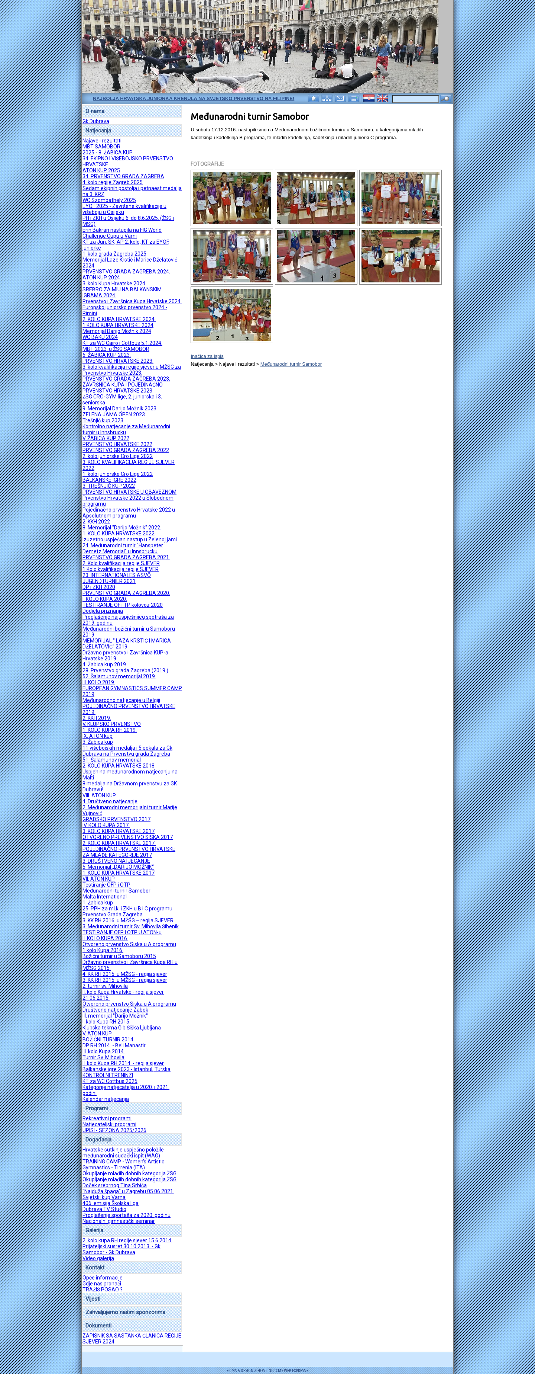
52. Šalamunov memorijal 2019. (119, 676)
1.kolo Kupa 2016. (102, 950)
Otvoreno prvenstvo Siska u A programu (129, 944)
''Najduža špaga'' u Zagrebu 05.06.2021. (128, 1191)
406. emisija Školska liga (110, 1203)
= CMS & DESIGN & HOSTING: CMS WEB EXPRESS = (267, 1370)
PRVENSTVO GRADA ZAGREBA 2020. (126, 593)
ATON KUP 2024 (101, 278)
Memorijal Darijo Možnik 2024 (116, 331)
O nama (94, 111)
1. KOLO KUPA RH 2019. (109, 730)
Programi (96, 1108)
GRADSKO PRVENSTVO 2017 (116, 819)
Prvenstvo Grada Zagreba (112, 914)
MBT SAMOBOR (101, 147)
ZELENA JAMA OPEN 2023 (113, 414)
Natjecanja (98, 130)
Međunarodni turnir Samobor (116, 891)
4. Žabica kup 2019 (104, 664)
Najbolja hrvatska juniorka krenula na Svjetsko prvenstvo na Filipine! (193, 98)
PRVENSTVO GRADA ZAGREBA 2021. (126, 557)
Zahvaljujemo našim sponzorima (125, 1312)
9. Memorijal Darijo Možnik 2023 (119, 408)
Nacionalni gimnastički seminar (118, 1221)
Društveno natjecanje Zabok (115, 1010)
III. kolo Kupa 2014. (103, 1051)
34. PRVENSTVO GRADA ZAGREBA (123, 176)
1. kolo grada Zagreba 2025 (114, 254)
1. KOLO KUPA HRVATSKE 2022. (119, 534)
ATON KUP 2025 (101, 170)
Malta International (104, 897)
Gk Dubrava (95, 121)
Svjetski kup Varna (104, 1197)
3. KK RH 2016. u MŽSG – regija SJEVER (128, 920)
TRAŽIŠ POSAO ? (102, 1290)
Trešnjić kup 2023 (102, 420)
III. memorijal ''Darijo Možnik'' (115, 1016)
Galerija (94, 1230)
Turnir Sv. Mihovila (103, 1057)
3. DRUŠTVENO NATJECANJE (116, 861)
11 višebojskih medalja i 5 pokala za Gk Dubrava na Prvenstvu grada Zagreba (127, 751)
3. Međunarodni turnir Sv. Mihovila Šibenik (130, 926)
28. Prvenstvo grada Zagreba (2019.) (125, 670)
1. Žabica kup (97, 903)
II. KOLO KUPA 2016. (105, 938)
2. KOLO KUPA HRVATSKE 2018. (119, 766)
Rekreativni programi (107, 1118)
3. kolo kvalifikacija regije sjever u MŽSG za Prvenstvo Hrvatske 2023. (131, 370)
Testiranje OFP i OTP (106, 885)
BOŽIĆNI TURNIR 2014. (108, 1039)
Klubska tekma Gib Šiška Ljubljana (121, 1028)
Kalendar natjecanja (105, 1099)
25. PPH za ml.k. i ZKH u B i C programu (127, 909)
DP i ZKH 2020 (98, 587)
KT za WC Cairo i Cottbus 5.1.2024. (122, 343)
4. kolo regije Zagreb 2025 (112, 182)
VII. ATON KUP (98, 879)
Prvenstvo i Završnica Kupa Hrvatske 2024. (132, 301)
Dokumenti (98, 1325)
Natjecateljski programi (109, 1124)
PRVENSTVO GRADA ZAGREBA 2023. (126, 379)
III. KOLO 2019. (98, 682)
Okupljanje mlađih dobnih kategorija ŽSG (129, 1173)
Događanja (98, 1139)
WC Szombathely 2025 (109, 200)
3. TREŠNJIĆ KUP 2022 (108, 486)
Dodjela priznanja (102, 611)
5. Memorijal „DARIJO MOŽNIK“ (118, 867)
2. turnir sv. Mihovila (105, 986)
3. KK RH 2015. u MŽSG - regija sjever (124, 980)
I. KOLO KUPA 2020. (104, 599)
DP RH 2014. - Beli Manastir (114, 1045)
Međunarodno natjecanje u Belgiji (121, 700)
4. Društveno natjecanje (109, 801)
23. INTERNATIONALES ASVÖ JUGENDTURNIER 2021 (116, 578)
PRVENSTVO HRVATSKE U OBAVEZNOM (129, 492)
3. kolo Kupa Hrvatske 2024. (114, 283)
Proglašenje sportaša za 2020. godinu (126, 1215)
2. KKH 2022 (96, 522)
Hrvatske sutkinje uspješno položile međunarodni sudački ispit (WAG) (123, 1153)
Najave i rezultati (101, 141)
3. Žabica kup (97, 742)
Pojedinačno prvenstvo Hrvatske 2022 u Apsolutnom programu (128, 513)
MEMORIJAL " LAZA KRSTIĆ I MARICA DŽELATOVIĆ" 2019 (126, 644)
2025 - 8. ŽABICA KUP (107, 153)
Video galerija (98, 1258)
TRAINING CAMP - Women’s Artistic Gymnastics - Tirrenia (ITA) (123, 1164)
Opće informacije (102, 1278)
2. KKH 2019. (96, 718)
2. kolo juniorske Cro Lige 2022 (117, 456)
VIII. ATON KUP (99, 795)
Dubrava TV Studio (104, 1209)
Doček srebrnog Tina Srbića (114, 1185)
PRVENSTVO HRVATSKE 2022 (117, 444)
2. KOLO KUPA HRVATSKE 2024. (119, 319)
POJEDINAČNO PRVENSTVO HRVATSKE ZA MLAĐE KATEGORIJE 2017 (128, 852)
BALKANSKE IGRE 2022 (109, 480)
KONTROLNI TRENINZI (107, 1075)
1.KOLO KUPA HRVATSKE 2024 (117, 325)
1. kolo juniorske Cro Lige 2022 (117, 474)
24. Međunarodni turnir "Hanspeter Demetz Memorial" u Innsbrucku (122, 548)
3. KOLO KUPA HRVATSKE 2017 (118, 831)
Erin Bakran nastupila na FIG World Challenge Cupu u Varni (122, 233)
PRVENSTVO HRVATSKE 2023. (117, 361)
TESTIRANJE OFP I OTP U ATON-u (122, 932)
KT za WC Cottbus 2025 (109, 1081)
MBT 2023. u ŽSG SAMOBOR (115, 349)
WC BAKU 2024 (100, 337)
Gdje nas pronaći (101, 1284)
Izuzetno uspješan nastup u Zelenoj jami (129, 539)
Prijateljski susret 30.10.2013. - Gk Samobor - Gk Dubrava (121, 1249)
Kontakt (94, 1267)
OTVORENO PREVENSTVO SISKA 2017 (127, 837)
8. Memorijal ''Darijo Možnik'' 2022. (121, 528)
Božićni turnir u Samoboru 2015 (119, 956)
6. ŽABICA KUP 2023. (106, 355)
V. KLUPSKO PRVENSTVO (111, 724)
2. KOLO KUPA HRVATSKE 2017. (119, 843)
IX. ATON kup (97, 736)
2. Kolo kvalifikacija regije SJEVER (121, 563)
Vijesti (92, 1298)
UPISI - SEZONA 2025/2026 (114, 1130)
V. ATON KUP (97, 1034)
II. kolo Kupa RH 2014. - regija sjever (123, 1063)
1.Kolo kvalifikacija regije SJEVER (120, 569)
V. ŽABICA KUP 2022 (105, 438)
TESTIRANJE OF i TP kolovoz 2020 (122, 605)
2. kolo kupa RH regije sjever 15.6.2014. (127, 1240)
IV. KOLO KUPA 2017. (106, 825)
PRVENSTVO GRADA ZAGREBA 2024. (126, 272)
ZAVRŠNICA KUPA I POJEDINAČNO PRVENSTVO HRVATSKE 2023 (122, 388)
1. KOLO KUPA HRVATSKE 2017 (118, 873)
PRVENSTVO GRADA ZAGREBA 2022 (125, 450)
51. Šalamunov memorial (111, 760)
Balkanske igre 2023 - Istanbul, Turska (126, 1069)
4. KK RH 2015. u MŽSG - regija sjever (124, 974)
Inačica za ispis (207, 356)
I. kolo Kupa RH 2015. (106, 1022)
